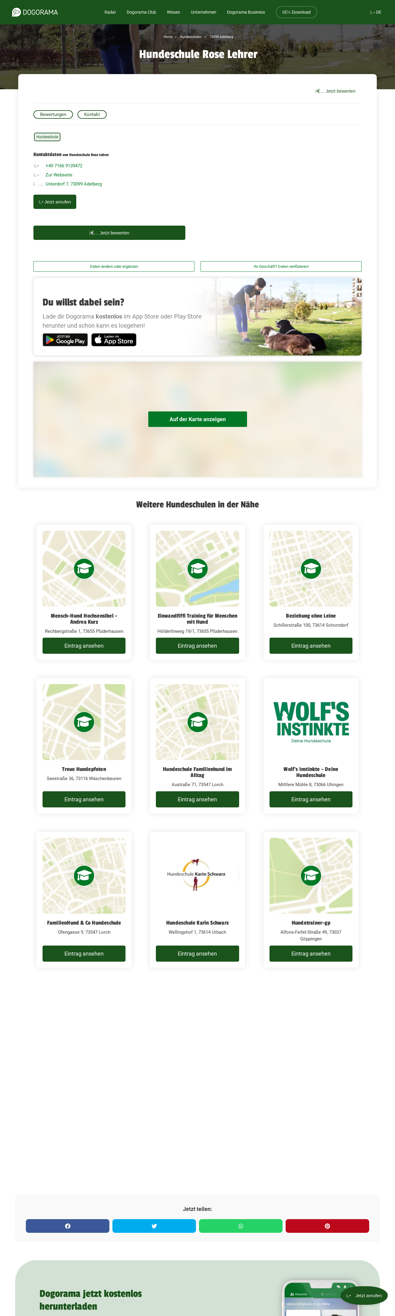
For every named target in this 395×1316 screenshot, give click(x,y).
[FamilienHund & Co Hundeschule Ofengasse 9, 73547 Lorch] (84, 900)
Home (168, 37)
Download (296, 12)
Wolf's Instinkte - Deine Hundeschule (310, 772)
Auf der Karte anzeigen (197, 419)
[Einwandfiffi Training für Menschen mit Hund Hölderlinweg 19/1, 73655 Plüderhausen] (197, 592)
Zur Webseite (59, 175)
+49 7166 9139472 (64, 166)
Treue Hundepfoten (84, 769)
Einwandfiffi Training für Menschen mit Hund (198, 618)
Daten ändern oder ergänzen (114, 266)
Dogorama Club (141, 12)
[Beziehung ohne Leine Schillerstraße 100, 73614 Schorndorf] (311, 592)
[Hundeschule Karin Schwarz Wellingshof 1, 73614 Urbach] (197, 900)
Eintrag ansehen (84, 646)
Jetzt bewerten (335, 91)
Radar (110, 12)
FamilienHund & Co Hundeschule (84, 922)
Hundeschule (47, 137)
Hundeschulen (190, 37)
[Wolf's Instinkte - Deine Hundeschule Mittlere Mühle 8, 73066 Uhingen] (311, 745)
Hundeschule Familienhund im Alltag (197, 772)
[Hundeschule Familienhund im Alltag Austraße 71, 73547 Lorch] (197, 745)
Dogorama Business (246, 12)
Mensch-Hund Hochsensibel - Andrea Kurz (84, 618)
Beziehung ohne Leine (311, 615)
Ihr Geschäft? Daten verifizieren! (281, 266)
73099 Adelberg (221, 37)
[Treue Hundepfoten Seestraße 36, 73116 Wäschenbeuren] (84, 745)
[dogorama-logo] (35, 12)
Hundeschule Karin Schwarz (197, 922)
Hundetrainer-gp (311, 922)
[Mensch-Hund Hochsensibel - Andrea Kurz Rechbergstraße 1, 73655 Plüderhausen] (84, 592)
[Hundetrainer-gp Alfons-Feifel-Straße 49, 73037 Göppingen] (311, 900)
